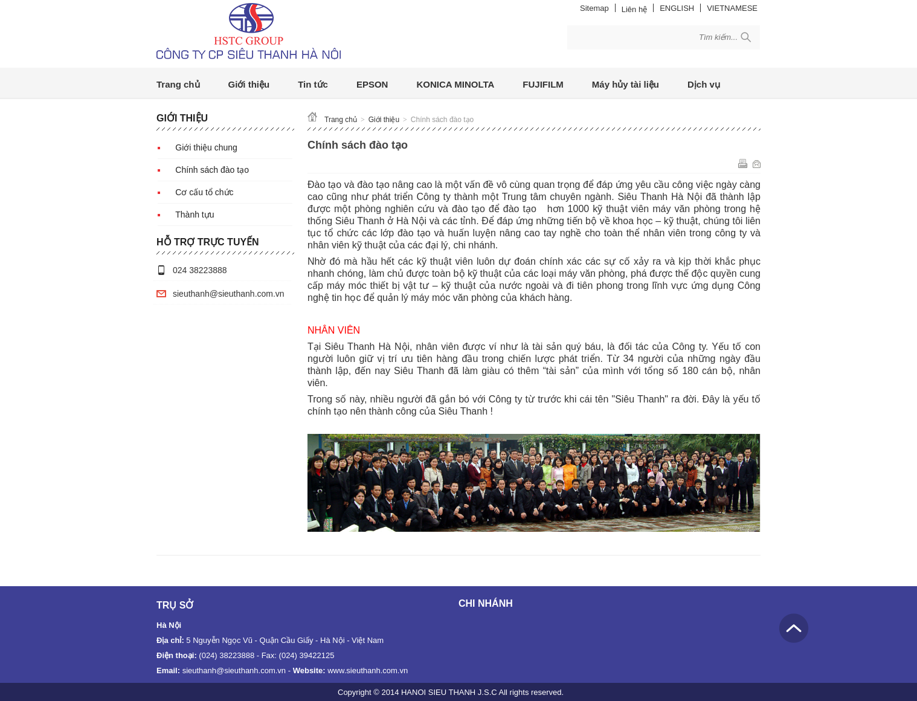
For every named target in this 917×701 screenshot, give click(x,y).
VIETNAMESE (732, 8)
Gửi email (757, 163)
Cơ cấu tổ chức (204, 192)
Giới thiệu (249, 84)
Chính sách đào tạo (212, 170)
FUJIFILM (543, 84)
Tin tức (313, 84)
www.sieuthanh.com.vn (367, 670)
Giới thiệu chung (206, 147)
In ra (742, 163)
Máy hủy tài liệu (625, 84)
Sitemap (594, 8)
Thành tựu (194, 214)
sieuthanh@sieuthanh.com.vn (229, 294)
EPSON (372, 84)
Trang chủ (178, 84)
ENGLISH (677, 8)
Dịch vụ (703, 84)
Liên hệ (634, 9)
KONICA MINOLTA (455, 84)
